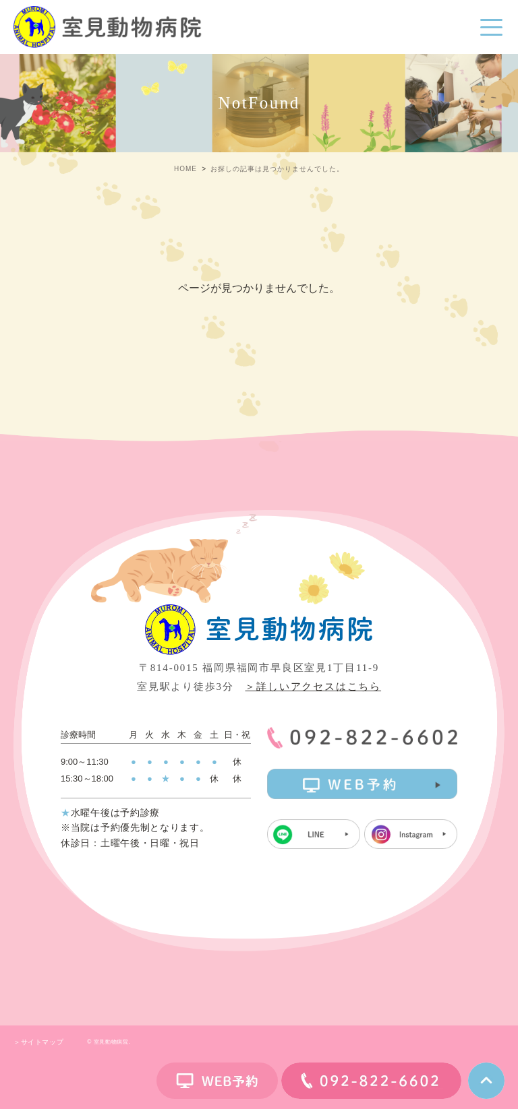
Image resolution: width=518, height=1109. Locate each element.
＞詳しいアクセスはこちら (313, 686)
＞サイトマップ (38, 1042)
